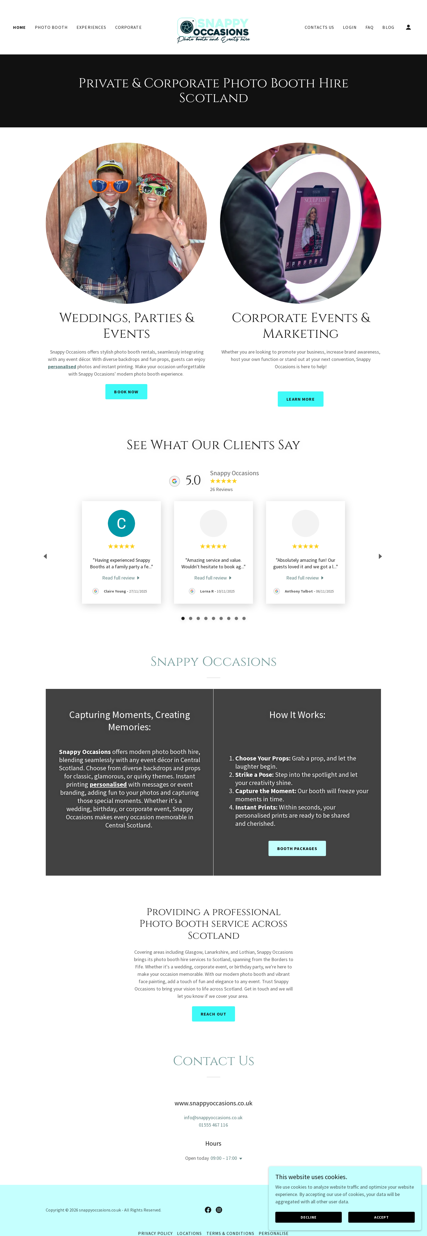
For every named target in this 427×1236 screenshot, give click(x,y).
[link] (213, 26)
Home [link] (19, 27)
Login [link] (350, 27)
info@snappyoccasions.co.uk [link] (213, 1117)
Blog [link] (388, 27)
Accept (391, 1216)
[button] (408, 27)
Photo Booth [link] (51, 27)
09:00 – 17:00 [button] (224, 1158)
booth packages (297, 848)
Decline (340, 1216)
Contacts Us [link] (319, 27)
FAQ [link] (369, 27)
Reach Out (213, 1014)
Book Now (126, 391)
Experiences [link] (91, 27)
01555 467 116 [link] (213, 1125)
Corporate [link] (128, 27)
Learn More (300, 399)
